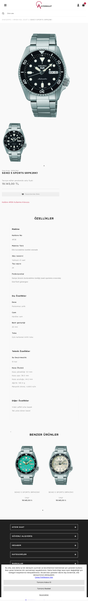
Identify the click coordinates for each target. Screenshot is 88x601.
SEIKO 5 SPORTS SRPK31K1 (61, 492)
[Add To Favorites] (30, 194)
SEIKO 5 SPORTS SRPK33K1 (27, 492)
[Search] (46, 13)
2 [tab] (45, 510)
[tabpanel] (15, 142)
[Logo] (44, 5)
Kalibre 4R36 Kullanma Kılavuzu (15, 202)
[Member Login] (78, 5)
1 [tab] (44, 166)
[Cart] (83, 5)
